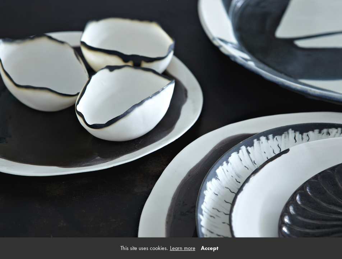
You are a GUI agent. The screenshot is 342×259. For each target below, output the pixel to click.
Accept (209, 248)
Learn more (182, 248)
